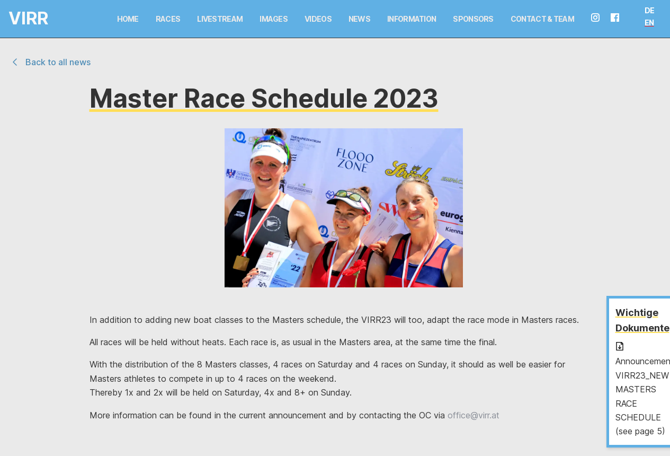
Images (274, 18)
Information (411, 18)
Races (168, 18)
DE (650, 10)
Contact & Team (542, 18)
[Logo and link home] (19, 19)
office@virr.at (473, 415)
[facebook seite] (619, 19)
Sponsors (473, 18)
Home (128, 18)
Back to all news (49, 62)
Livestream (220, 18)
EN (649, 22)
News (359, 18)
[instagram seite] (599, 19)
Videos (318, 18)
